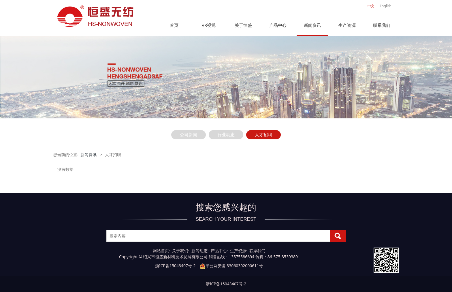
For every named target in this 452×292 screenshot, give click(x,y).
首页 (174, 25)
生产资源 (347, 25)
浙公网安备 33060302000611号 (231, 265)
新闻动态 (199, 250)
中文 (371, 5)
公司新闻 (188, 135)
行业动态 (226, 135)
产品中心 (278, 25)
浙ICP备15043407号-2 (175, 265)
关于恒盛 (243, 25)
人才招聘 (263, 135)
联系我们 (381, 25)
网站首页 (161, 250)
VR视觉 (209, 25)
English (385, 5)
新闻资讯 (312, 25)
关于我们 (180, 250)
